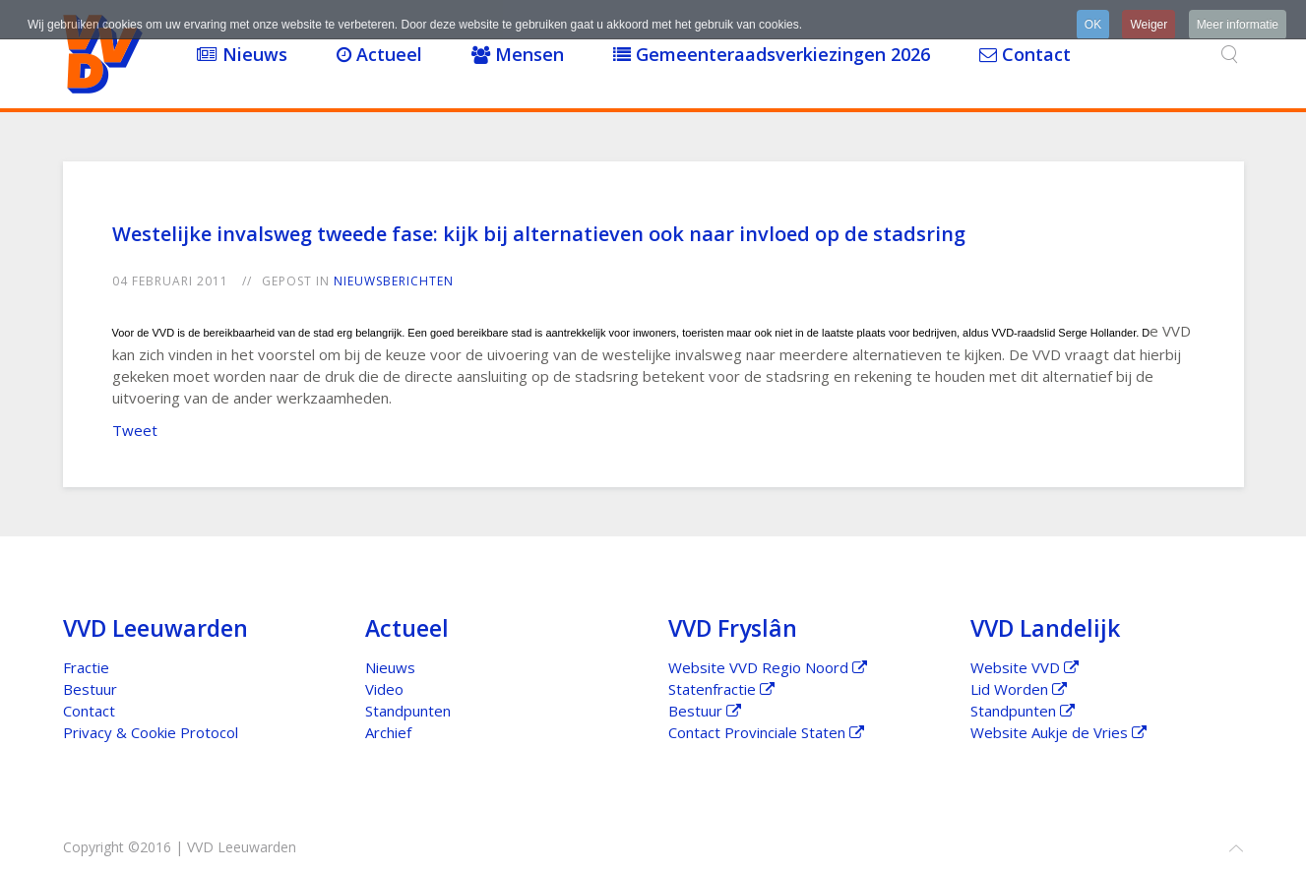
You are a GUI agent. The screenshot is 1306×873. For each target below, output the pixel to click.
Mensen (517, 54)
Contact (1025, 54)
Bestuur (90, 689)
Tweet (134, 430)
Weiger (1148, 24)
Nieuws (242, 54)
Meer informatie (1237, 24)
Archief (388, 732)
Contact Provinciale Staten (766, 732)
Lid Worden (1018, 689)
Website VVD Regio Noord (767, 667)
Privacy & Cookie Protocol (150, 732)
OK (1093, 24)
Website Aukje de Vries (1058, 732)
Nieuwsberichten (394, 281)
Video (384, 689)
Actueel (379, 54)
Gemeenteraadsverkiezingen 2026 (771, 54)
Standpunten (408, 710)
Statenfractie (721, 689)
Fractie (86, 667)
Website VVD (1024, 667)
